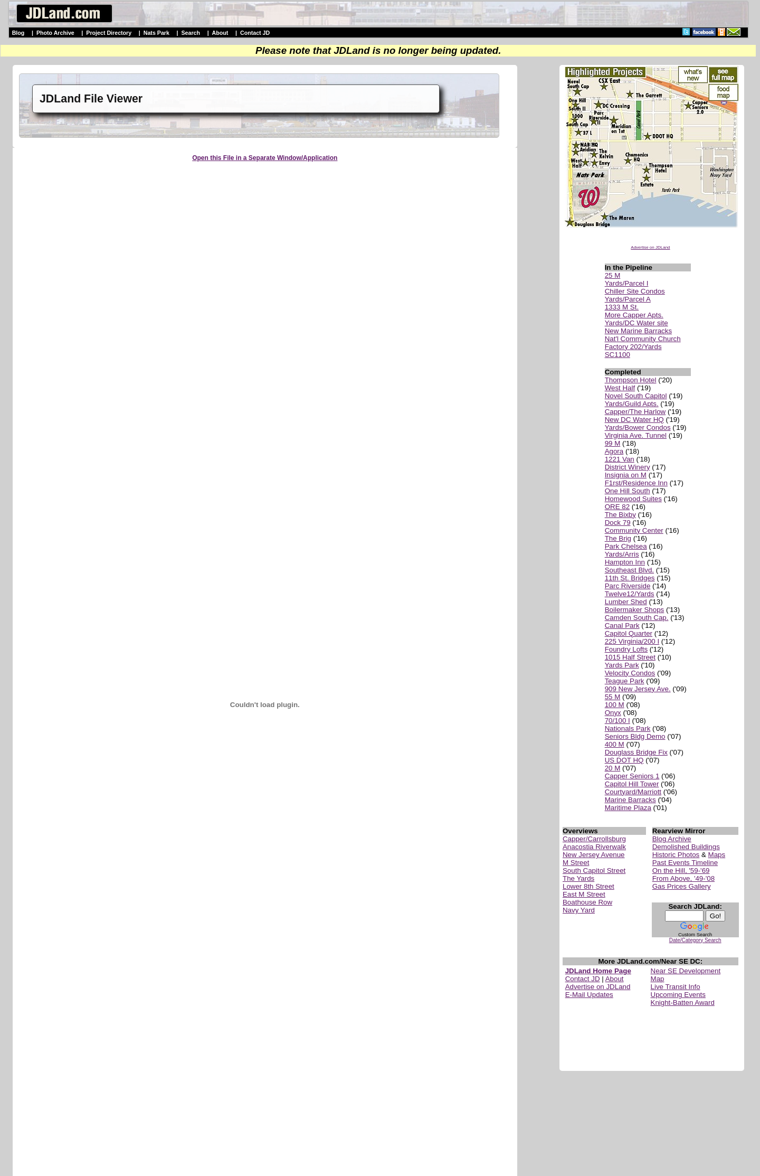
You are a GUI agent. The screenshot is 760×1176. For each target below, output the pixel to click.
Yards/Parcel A (628, 299)
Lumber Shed (626, 602)
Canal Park (622, 625)
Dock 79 (618, 522)
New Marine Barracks (638, 331)
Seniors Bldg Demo (635, 736)
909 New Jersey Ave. (638, 689)
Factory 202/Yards (633, 347)
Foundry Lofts (626, 649)
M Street (576, 863)
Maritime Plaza (628, 808)
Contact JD (255, 33)
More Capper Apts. (634, 315)
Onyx (613, 713)
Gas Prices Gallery (681, 886)
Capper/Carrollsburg (594, 839)
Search (190, 33)
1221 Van (619, 459)
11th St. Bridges (630, 578)
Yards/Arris (622, 554)
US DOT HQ (624, 760)
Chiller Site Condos (635, 291)
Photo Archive (55, 33)
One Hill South (627, 491)
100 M (614, 705)
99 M (613, 443)
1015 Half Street (630, 657)
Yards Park (622, 665)
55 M (613, 697)
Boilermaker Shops (634, 610)
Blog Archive (671, 839)
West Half (620, 388)
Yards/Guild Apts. (632, 404)
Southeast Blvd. (629, 570)
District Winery (627, 467)
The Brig (618, 538)
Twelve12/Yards (629, 594)
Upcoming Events (678, 995)
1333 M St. (622, 307)
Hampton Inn (625, 562)
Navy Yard (579, 910)
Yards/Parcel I (627, 283)
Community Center (634, 530)
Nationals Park (628, 728)
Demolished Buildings (686, 847)
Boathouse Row (587, 902)
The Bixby (620, 515)
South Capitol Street (594, 870)
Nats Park (156, 33)
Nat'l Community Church (643, 339)
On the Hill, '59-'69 (681, 870)
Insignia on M (626, 475)
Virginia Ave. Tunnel (636, 435)
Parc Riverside (628, 586)
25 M (613, 275)
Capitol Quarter (628, 633)
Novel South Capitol (636, 396)
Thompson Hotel (631, 380)
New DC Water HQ (634, 420)
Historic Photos (676, 855)
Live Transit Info (675, 987)
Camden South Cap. (637, 618)
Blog (18, 33)
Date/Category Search (695, 940)
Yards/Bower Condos (638, 427)
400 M (614, 744)
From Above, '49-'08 (683, 878)
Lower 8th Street (588, 886)
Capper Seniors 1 (632, 776)
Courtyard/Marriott (633, 792)
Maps (717, 855)
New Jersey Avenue (594, 855)
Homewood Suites (633, 499)
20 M (613, 768)
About (220, 33)
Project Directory (108, 33)
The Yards (578, 878)
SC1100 (617, 355)
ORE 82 (617, 507)
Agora (614, 451)
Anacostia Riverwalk (594, 847)
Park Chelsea (626, 546)
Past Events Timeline (685, 863)
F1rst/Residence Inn (636, 483)
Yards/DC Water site (636, 323)
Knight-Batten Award (683, 1002)
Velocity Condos (630, 673)
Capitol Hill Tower (632, 784)
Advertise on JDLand (650, 247)
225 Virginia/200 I (632, 641)
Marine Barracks (630, 800)
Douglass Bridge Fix (636, 752)
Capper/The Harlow (635, 412)
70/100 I (617, 721)
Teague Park (624, 681)
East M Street (584, 894)
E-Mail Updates (589, 995)
